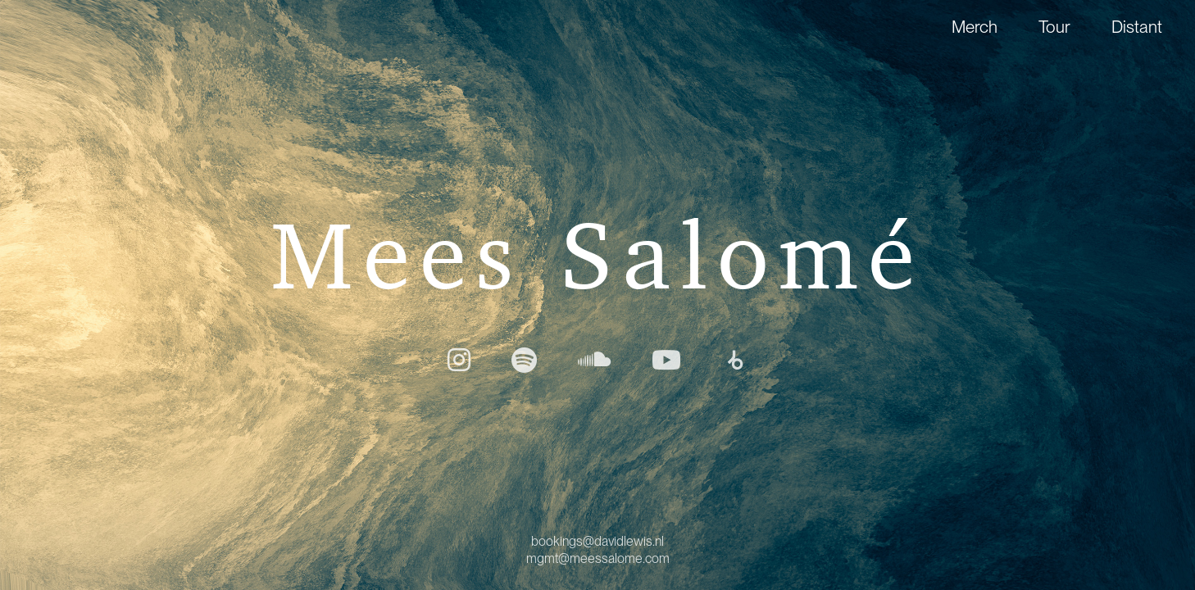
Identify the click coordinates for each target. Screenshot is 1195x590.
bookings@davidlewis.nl (597, 541)
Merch (974, 26)
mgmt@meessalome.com (598, 558)
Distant (1136, 26)
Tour (1054, 26)
